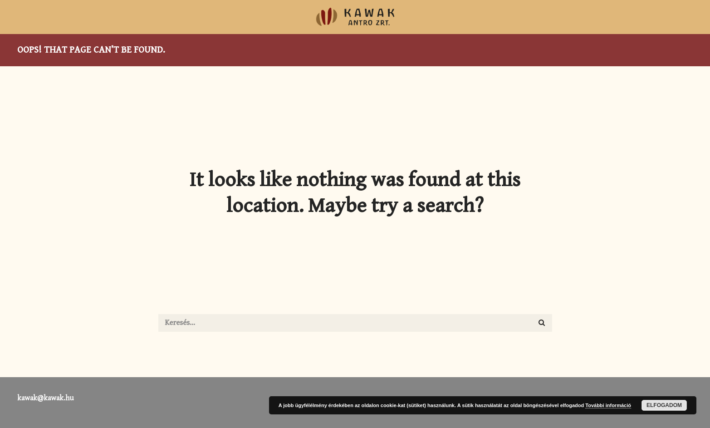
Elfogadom (664, 405)
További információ (608, 405)
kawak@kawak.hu (45, 398)
